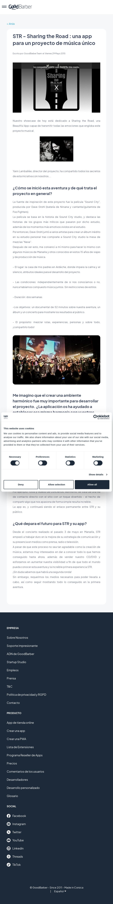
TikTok (14, 865)
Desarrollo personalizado (23, 788)
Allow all (92, 484)
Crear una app (16, 731)
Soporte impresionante (22, 645)
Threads (15, 856)
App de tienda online (20, 722)
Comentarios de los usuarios (25, 771)
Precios (12, 763)
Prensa (11, 678)
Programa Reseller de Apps (25, 755)
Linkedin (15, 848)
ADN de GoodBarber (20, 654)
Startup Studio (16, 662)
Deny (21, 484)
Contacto (13, 702)
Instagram (16, 824)
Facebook (16, 816)
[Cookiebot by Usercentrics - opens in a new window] (95, 417)
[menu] (4, 7)
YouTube (15, 840)
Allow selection (56, 484)
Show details (96, 474)
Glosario (12, 796)
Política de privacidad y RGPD (26, 694)
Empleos (13, 670)
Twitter (14, 832)
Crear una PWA (16, 739)
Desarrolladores (17, 779)
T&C (9, 686)
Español (60, 891)
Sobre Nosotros (17, 637)
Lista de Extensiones (20, 747)
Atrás (12, 23)
